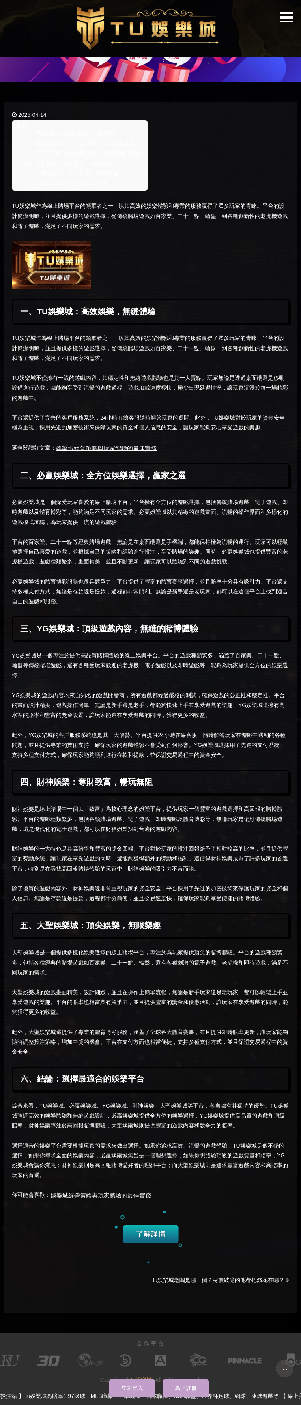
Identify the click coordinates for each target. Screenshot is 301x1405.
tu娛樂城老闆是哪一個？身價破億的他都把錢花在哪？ (221, 1280)
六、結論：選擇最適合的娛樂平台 (65, 183)
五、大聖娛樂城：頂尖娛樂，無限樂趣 (71, 173)
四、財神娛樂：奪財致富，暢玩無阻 (68, 163)
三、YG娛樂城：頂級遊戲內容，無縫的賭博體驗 (83, 153)
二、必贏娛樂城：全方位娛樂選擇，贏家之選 (79, 143)
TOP (284, 1368)
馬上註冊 (186, 1388)
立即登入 (132, 1388)
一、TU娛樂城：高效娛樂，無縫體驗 (69, 133)
